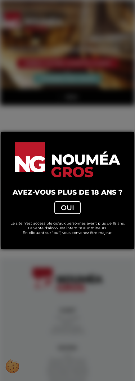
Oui (67, 207)
